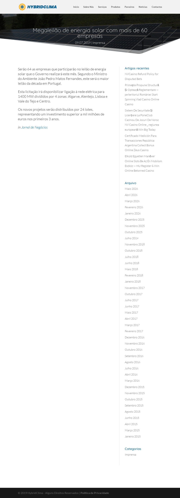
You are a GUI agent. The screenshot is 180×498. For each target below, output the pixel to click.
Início (76, 7)
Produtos (115, 7)
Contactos (157, 7)
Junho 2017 (132, 306)
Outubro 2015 (133, 399)
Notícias (143, 7)
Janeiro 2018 (133, 281)
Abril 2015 (131, 424)
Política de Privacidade (95, 492)
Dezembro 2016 (134, 337)
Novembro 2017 (135, 288)
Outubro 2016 (133, 349)
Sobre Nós (88, 7)
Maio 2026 (131, 188)
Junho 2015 (132, 417)
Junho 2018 (132, 263)
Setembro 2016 (134, 356)
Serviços (102, 7)
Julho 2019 (131, 238)
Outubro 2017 (133, 294)
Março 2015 (132, 430)
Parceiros (129, 7)
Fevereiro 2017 (134, 331)
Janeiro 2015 (133, 436)
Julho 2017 (131, 300)
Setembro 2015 (134, 405)
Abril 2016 (131, 374)
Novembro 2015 (135, 393)
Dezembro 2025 (134, 219)
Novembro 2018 (135, 244)
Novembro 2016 (135, 343)
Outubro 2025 (133, 232)
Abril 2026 (131, 195)
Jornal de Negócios (34, 127)
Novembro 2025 (135, 226)
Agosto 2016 (132, 362)
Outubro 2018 (133, 250)
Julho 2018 (131, 257)
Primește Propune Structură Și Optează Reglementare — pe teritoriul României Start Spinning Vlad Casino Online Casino (142, 94)
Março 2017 (132, 325)
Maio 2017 (131, 312)
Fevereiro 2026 (134, 207)
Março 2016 (132, 380)
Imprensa (98, 43)
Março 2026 (132, 201)
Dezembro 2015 (134, 387)
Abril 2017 (131, 318)
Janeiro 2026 (133, 213)
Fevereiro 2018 (134, 275)
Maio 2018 (131, 269)
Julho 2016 (131, 368)
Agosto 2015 (132, 411)
